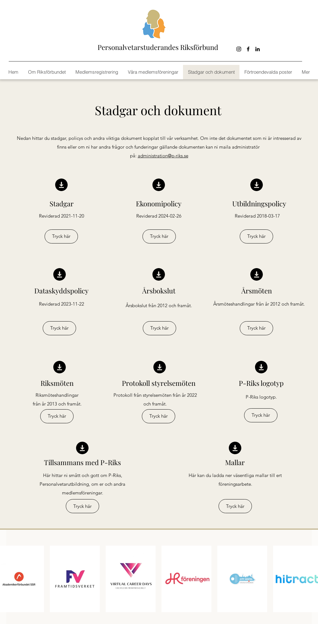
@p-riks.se (178, 156)
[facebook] (248, 49)
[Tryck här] (61, 236)
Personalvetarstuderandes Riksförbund (158, 47)
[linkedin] (257, 49)
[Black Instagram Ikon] (239, 49)
